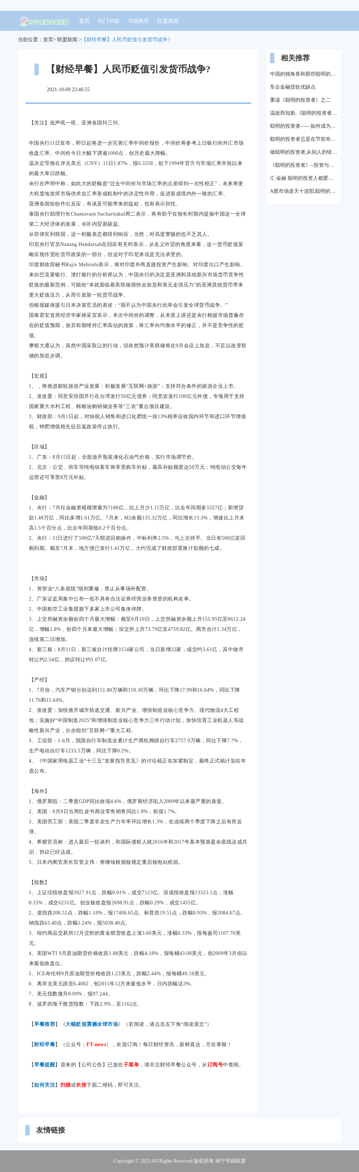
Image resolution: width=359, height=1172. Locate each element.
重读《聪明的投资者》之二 (300, 100)
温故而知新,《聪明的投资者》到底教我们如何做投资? (304, 113)
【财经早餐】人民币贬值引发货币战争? (125, 39)
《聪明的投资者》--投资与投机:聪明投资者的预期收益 (304, 165)
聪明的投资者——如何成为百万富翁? (304, 126)
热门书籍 (108, 21)
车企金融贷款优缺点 (293, 87)
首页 (84, 21)
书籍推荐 (138, 21)
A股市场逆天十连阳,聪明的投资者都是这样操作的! (304, 191)
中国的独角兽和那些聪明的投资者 (304, 74)
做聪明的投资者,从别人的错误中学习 (304, 152)
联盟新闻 (168, 21)
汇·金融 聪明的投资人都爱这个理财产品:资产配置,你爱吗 (304, 178)
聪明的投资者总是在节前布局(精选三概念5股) (304, 139)
